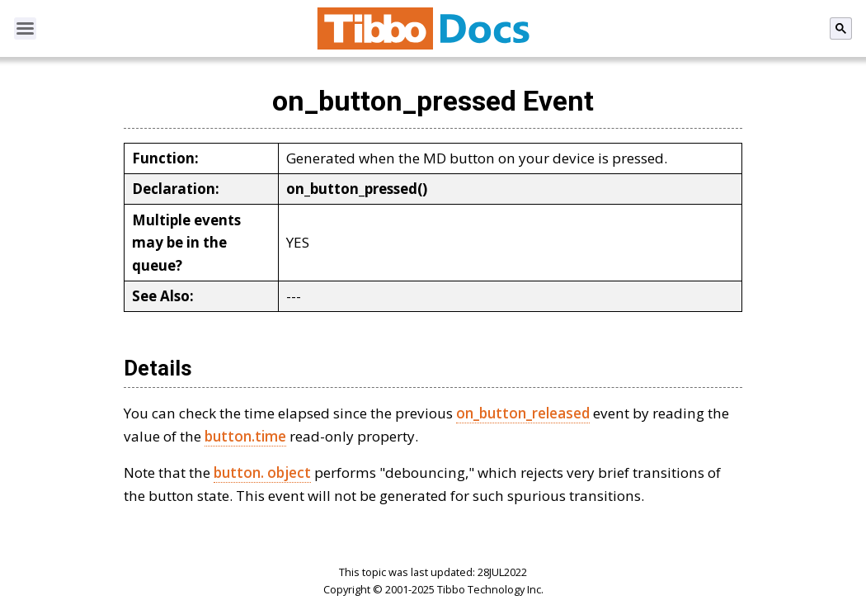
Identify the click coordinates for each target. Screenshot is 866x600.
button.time (245, 436)
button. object (262, 472)
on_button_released (523, 413)
